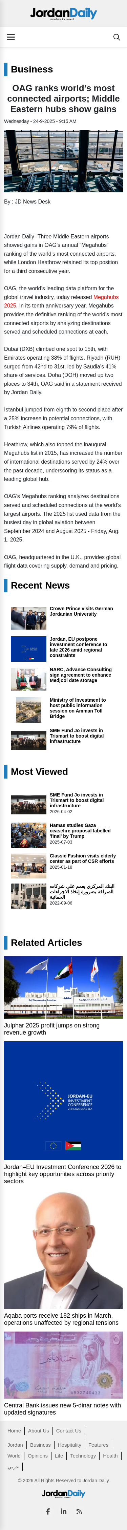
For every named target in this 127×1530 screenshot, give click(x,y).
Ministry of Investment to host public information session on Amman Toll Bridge (78, 708)
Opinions (38, 1456)
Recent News (40, 585)
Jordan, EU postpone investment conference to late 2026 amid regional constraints (78, 647)
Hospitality (69, 1445)
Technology (83, 1456)
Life (59, 1456)
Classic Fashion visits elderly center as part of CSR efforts (83, 858)
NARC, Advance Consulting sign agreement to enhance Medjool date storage (81, 675)
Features (98, 1445)
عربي (13, 1466)
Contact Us (68, 1430)
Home (14, 1430)
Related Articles (46, 943)
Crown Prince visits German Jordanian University (81, 611)
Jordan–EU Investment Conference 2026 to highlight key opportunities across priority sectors (62, 1174)
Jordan (15, 1445)
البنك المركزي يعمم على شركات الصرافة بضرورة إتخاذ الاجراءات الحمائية (82, 892)
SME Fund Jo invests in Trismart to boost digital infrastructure (77, 736)
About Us (38, 1430)
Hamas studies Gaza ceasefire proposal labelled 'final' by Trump (80, 831)
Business (32, 69)
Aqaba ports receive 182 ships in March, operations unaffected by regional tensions (61, 1319)
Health (110, 1456)
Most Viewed (39, 772)
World (14, 1456)
